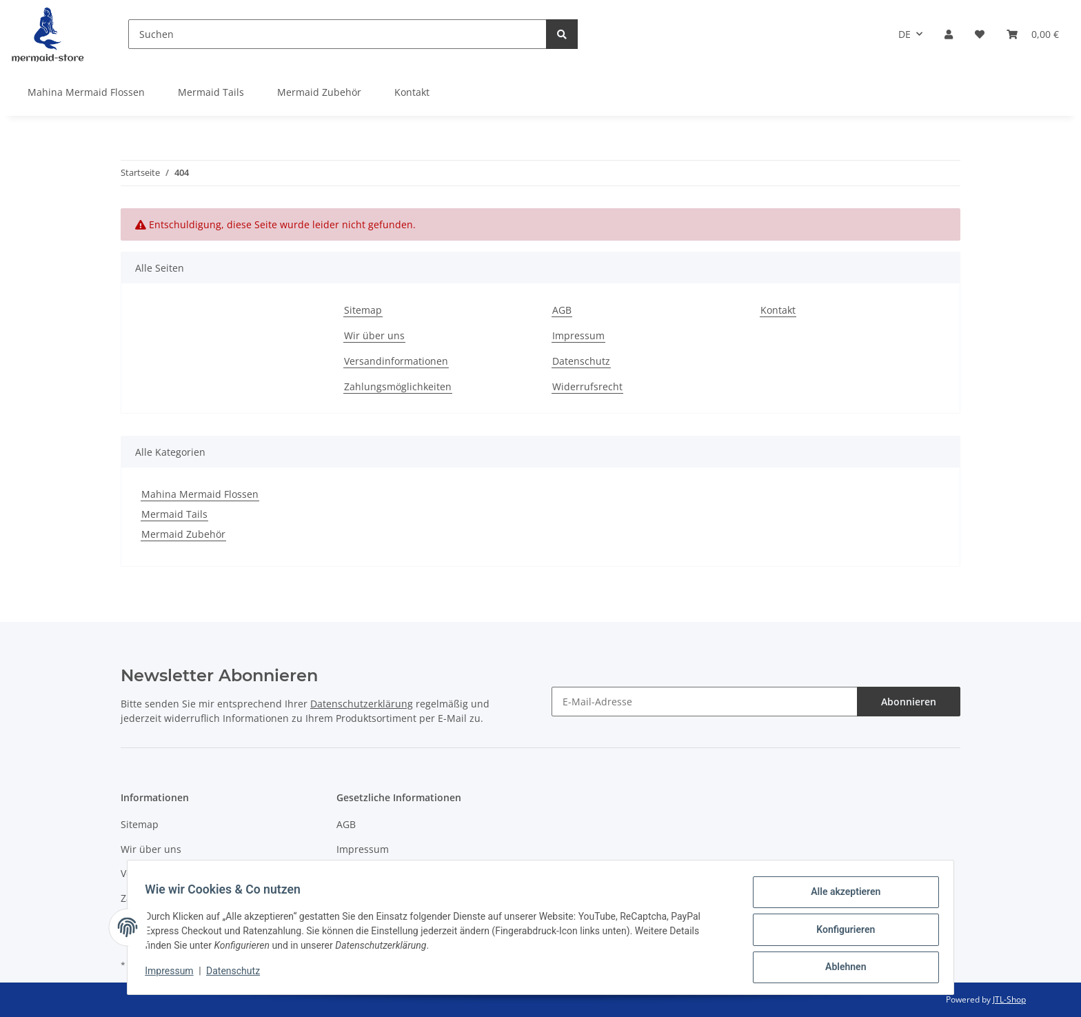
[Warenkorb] (1033, 34)
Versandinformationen (396, 360)
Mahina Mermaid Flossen (200, 494)
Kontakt (412, 92)
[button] (948, 34)
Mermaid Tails (174, 514)
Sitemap (363, 309)
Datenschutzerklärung (361, 703)
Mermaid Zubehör (183, 534)
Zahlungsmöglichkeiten (398, 386)
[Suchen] (337, 34)
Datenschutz (581, 360)
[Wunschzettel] (980, 34)
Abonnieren (908, 701)
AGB (562, 309)
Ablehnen (840, 968)
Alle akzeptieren (841, 896)
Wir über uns (374, 335)
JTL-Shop (1009, 999)
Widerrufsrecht (587, 386)
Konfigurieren (840, 932)
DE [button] (904, 34)
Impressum (578, 335)
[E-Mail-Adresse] (705, 701)
